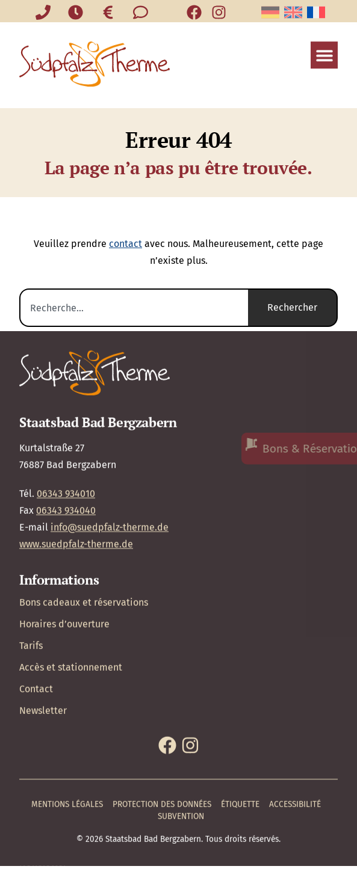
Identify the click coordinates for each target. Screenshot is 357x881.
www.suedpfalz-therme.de (76, 492)
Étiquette (240, 753)
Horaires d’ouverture (64, 573)
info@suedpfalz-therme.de (110, 475)
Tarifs (31, 594)
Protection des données (162, 753)
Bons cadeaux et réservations (83, 551)
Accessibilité (295, 753)
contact (125, 243)
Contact (36, 638)
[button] (324, 47)
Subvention (181, 765)
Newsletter (43, 659)
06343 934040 (66, 459)
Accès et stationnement (70, 616)
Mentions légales (67, 753)
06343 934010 (66, 442)
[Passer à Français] (316, 12)
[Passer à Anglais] (293, 12)
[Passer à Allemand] (270, 12)
